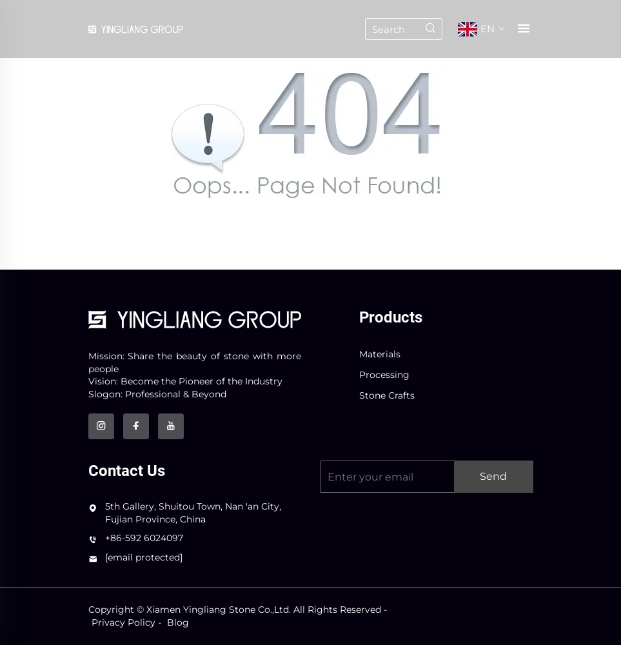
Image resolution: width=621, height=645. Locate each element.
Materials (379, 354)
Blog (178, 622)
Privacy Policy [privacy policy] (123, 622)
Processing (384, 375)
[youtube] (171, 426)
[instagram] (101, 426)
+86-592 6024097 (144, 538)
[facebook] (136, 426)
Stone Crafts (387, 395)
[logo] (194, 319)
